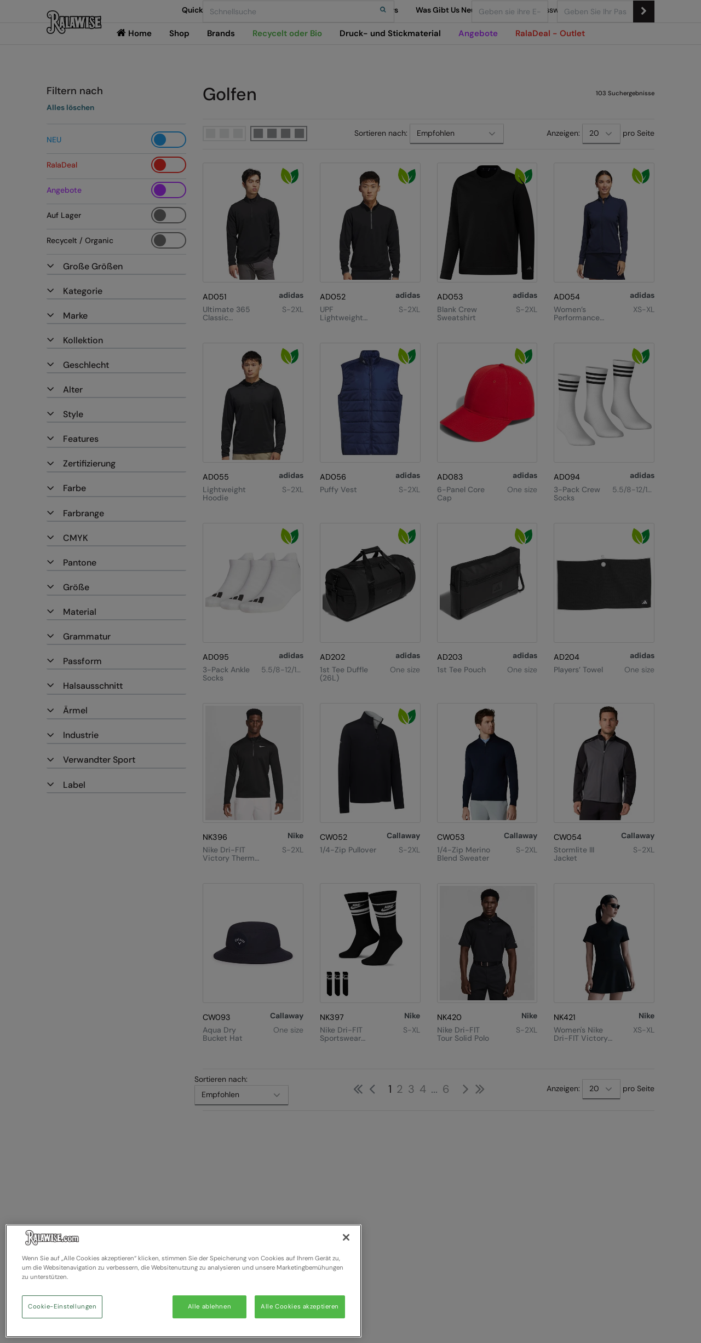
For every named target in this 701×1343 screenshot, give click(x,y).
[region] (183, 1281)
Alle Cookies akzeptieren (300, 1306)
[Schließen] (346, 1237)
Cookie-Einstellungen (62, 1306)
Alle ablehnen (209, 1306)
